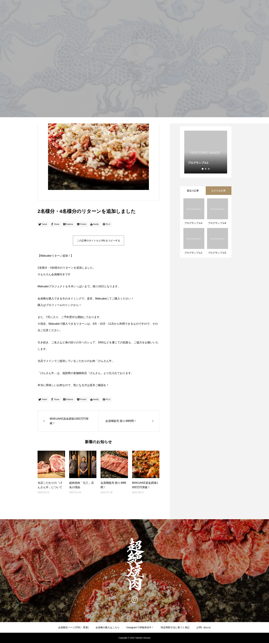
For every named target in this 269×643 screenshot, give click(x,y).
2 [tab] (206, 169)
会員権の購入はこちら (108, 627)
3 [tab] (209, 169)
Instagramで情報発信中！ (140, 627)
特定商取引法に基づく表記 (175, 627)
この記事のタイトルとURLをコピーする (98, 240)
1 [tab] (203, 169)
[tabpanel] (205, 152)
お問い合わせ (203, 627)
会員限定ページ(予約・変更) (73, 627)
